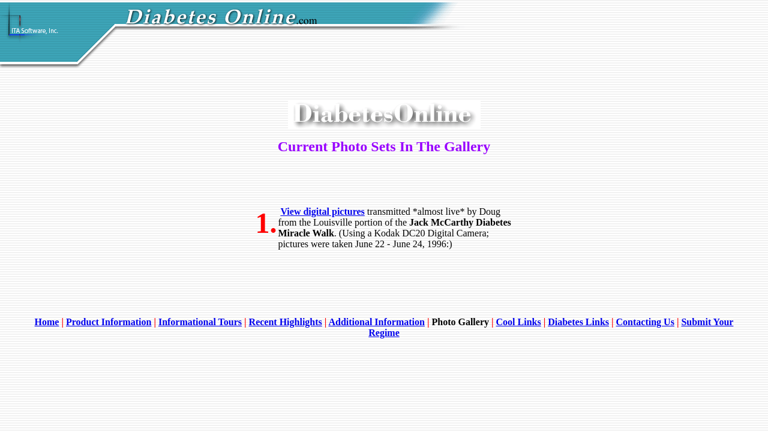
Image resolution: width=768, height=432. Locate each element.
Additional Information (376, 322)
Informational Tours (200, 322)
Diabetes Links (578, 322)
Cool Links (518, 322)
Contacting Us (645, 322)
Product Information (108, 322)
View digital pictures (322, 211)
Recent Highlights (285, 322)
